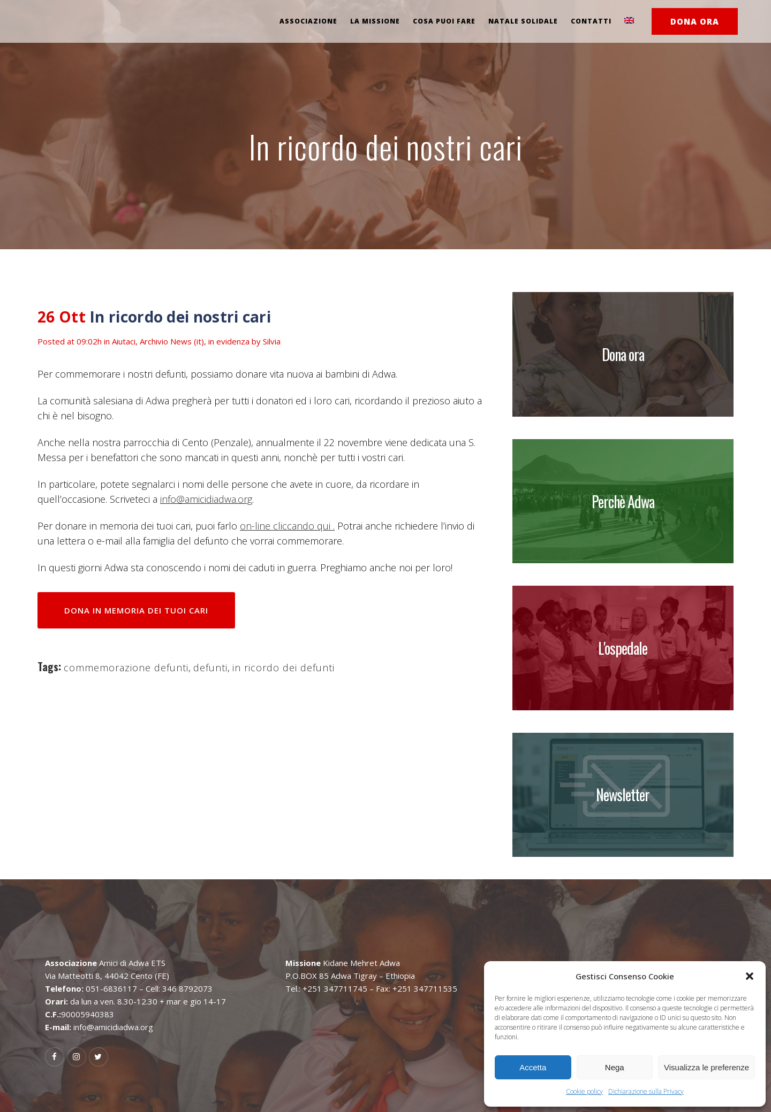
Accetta (532, 1067)
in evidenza (229, 341)
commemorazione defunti (126, 667)
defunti (210, 667)
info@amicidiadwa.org (206, 499)
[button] (749, 976)
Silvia (272, 341)
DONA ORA (694, 21)
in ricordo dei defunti (283, 667)
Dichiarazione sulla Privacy (646, 1091)
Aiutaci (123, 341)
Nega (614, 1067)
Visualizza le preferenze (706, 1067)
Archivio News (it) (172, 341)
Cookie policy (584, 1091)
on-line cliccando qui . (287, 525)
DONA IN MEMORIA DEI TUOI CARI (136, 610)
